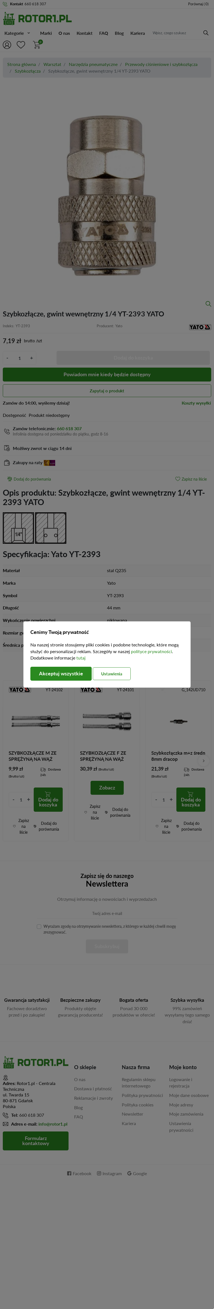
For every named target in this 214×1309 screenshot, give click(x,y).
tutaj (81, 657)
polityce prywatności (151, 651)
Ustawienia (112, 673)
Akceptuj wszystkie (61, 674)
